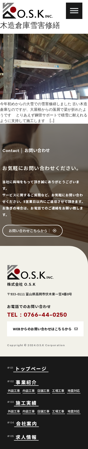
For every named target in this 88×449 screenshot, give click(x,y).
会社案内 (26, 423)
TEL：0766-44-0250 (37, 314)
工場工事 (58, 390)
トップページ (32, 368)
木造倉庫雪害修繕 (30, 25)
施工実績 (26, 402)
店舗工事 (43, 390)
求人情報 (26, 437)
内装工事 (29, 390)
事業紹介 (27, 382)
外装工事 (14, 390)
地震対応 (74, 390)
